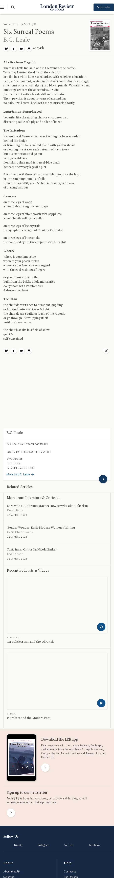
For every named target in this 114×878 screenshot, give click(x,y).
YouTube (69, 845)
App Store (75, 749)
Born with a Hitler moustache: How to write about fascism (47, 506)
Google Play (48, 753)
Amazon (90, 753)
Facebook (94, 845)
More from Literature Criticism (34, 498)
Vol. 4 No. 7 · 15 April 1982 (19, 24)
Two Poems (14, 459)
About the (11, 871)
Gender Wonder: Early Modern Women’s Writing (41, 527)
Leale (16, 40)
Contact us (70, 871)
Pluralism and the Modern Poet (29, 718)
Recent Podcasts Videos (28, 571)
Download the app (59, 740)
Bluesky (18, 845)
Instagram (43, 845)
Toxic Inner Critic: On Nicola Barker (32, 549)
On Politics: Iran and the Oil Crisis (30, 641)
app (86, 745)
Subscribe (100, 7)
